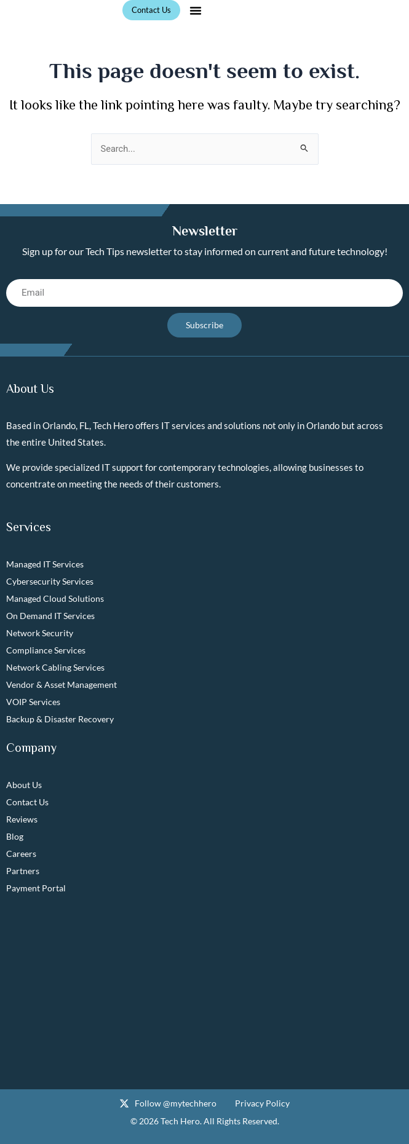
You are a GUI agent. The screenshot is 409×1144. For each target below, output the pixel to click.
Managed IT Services (45, 564)
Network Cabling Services (55, 667)
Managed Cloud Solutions (55, 598)
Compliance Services (45, 650)
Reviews (22, 819)
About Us (24, 784)
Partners (22, 871)
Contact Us (27, 802)
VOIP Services (33, 701)
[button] (195, 10)
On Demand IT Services (50, 615)
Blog (14, 836)
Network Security (39, 633)
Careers (21, 853)
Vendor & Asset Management (61, 684)
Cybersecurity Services (49, 581)
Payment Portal (36, 888)
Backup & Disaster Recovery (60, 719)
